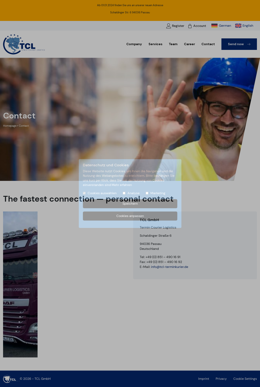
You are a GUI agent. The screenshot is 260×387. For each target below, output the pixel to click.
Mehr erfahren (122, 185)
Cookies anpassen (130, 216)
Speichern (130, 203)
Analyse (133, 193)
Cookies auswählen (102, 193)
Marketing (157, 193)
